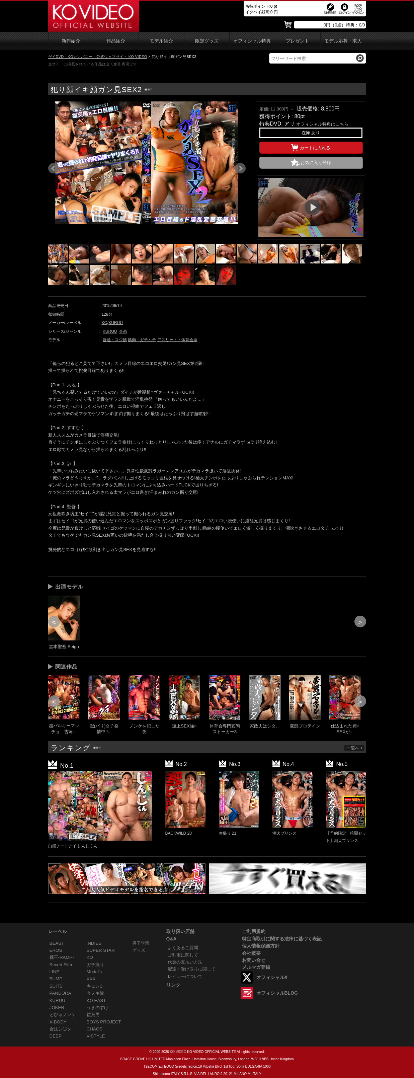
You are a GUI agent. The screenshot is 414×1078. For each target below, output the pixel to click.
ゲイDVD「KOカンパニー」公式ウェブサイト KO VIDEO (97, 57)
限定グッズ (207, 41)
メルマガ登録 (256, 967)
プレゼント (297, 41)
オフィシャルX (271, 977)
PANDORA (60, 993)
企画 (123, 331)
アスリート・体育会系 (177, 339)
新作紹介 (71, 41)
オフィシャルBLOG (277, 993)
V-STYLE (96, 1035)
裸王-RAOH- (62, 957)
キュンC (95, 986)
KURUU (115, 322)
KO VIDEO (178, 1052)
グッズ (138, 950)
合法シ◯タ (60, 1028)
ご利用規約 (253, 931)
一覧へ (354, 748)
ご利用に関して (183, 954)
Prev (53, 168)
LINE (55, 971)
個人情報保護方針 (260, 945)
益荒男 (93, 1014)
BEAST (57, 943)
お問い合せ (253, 960)
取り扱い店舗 (180, 931)
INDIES (94, 943)
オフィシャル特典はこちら (322, 124)
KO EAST (96, 1000)
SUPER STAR (101, 950)
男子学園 (141, 943)
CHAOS (95, 1028)
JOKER (57, 1007)
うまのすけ (97, 1007)
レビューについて (185, 976)
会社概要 (251, 953)
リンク (173, 985)
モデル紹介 (161, 41)
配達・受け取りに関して (192, 969)
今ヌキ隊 (95, 993)
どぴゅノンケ (63, 1014)
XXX (91, 978)
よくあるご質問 (183, 947)
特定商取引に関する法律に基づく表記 (282, 938)
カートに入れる (310, 146)
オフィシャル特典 (252, 41)
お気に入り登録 (316, 162)
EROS (56, 950)
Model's (94, 971)
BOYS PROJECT (104, 1021)
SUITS (56, 986)
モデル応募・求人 (343, 41)
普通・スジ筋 (115, 339)
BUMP (56, 978)
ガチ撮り (95, 964)
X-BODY (58, 1021)
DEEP (56, 1035)
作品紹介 (115, 41)
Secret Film (61, 964)
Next (240, 168)
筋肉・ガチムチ (142, 339)
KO (104, 322)
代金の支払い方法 (185, 962)
